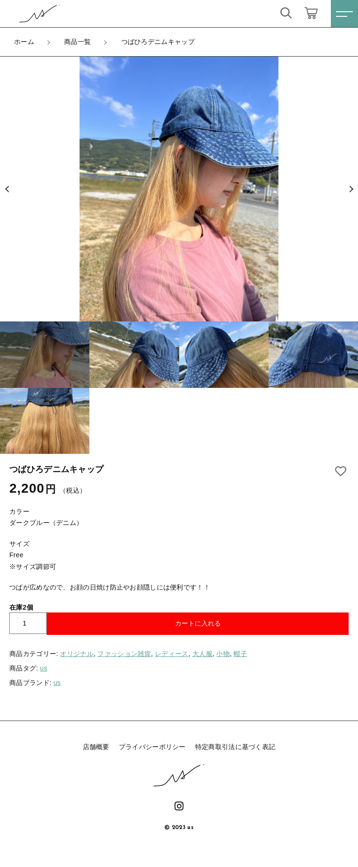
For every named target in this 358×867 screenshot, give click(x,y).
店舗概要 (96, 746)
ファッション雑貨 (124, 653)
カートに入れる (198, 623)
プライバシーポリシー (152, 746)
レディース (172, 653)
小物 (223, 653)
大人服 (202, 653)
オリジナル (77, 653)
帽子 (240, 653)
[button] (7, 189)
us (43, 668)
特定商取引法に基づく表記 (235, 746)
